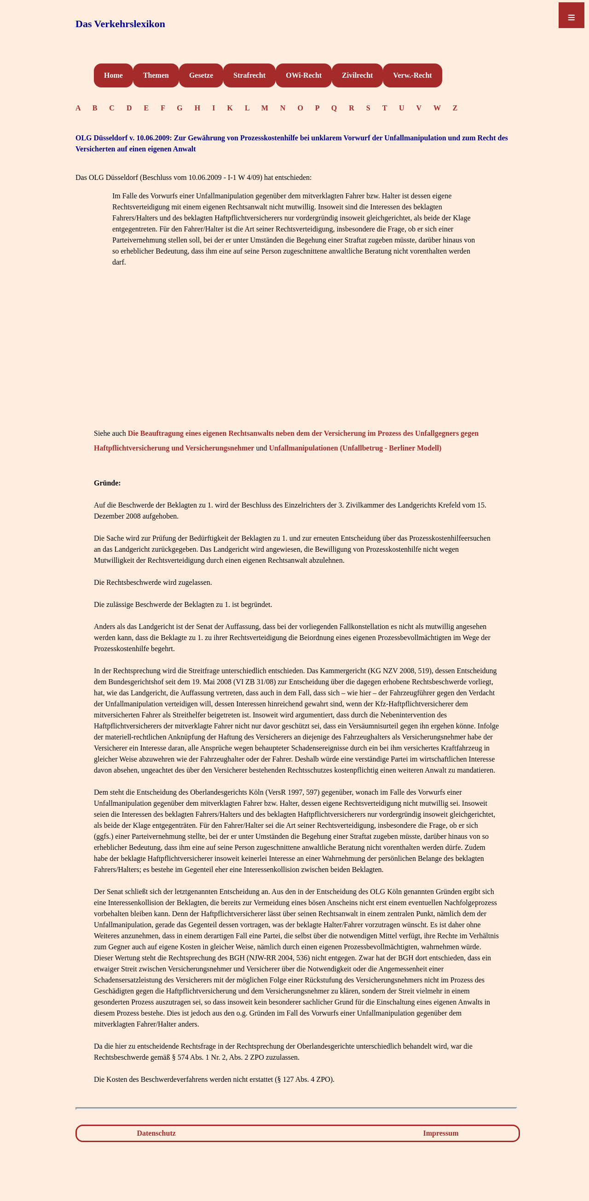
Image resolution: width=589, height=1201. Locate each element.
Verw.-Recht (412, 75)
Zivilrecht (357, 75)
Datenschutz (156, 1133)
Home (113, 75)
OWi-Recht (304, 75)
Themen (156, 75)
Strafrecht (249, 75)
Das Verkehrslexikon (120, 23)
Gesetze (201, 75)
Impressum (441, 1133)
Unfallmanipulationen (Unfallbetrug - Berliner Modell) (355, 448)
